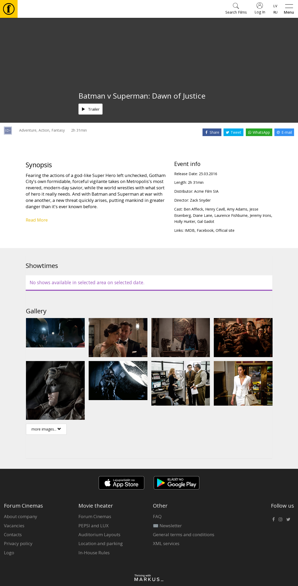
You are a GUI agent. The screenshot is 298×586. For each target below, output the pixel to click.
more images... (46, 429)
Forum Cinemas (94, 516)
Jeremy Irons (260, 215)
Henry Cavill (215, 209)
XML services (166, 543)
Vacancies (14, 526)
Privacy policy (18, 543)
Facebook (205, 230)
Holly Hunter (184, 221)
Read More (37, 220)
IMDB (190, 230)
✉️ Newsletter (167, 526)
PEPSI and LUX (93, 526)
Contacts (13, 534)
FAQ (157, 516)
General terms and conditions (183, 534)
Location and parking (100, 543)
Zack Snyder (200, 200)
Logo (9, 553)
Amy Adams (237, 209)
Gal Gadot (205, 221)
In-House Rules (94, 553)
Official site (225, 230)
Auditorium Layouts (99, 534)
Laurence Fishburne (231, 215)
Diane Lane (202, 215)
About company (20, 516)
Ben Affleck (193, 209)
